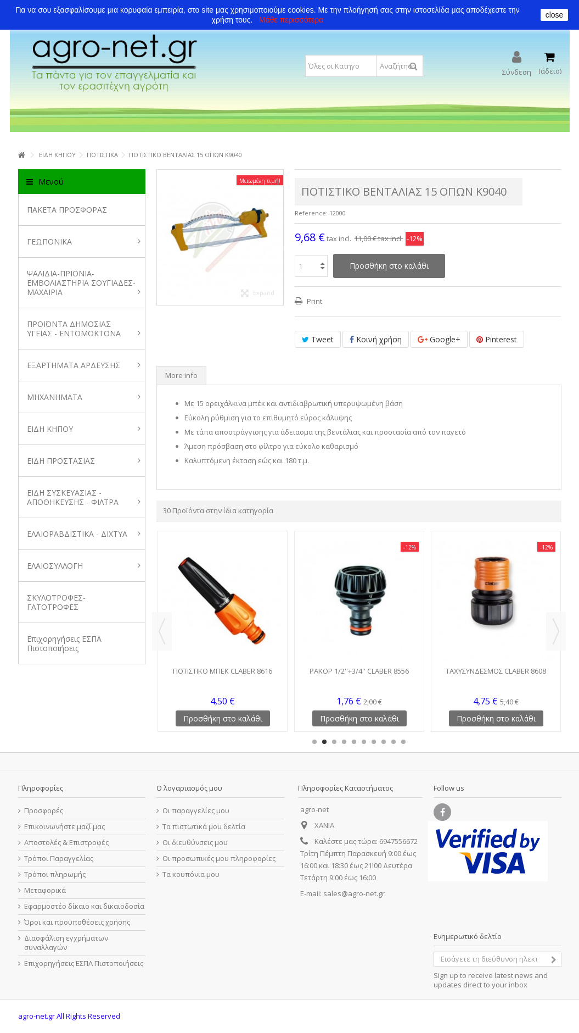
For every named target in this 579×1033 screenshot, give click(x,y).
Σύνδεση (516, 71)
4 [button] (344, 742)
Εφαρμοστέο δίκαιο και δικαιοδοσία (84, 906)
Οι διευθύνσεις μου (195, 842)
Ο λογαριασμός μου (189, 788)
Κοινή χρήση (376, 339)
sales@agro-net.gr (354, 893)
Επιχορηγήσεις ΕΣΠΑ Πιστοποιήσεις (64, 643)
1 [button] (314, 742)
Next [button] (556, 631)
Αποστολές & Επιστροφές (66, 842)
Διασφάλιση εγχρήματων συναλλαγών (66, 943)
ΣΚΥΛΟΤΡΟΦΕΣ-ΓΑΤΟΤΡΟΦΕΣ (56, 602)
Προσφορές (43, 810)
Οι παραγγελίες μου (195, 810)
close (555, 14)
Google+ (439, 339)
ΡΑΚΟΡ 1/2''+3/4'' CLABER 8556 (359, 671)
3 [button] (334, 742)
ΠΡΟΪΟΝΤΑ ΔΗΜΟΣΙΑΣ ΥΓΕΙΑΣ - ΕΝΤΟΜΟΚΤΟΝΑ (84, 328)
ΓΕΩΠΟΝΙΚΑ (84, 241)
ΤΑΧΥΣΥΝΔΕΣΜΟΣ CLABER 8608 (496, 671)
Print (313, 301)
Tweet (318, 339)
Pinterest (496, 339)
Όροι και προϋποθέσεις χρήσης (77, 922)
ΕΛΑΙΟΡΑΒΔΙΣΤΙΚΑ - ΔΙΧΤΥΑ (84, 534)
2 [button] (324, 742)
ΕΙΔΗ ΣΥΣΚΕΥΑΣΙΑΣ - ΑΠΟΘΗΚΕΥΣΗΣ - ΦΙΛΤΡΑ (84, 497)
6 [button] (364, 742)
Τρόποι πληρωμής (55, 874)
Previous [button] (162, 631)
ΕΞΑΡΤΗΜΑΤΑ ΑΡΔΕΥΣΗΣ (84, 365)
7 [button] (374, 742)
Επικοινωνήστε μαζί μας (64, 826)
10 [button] (403, 742)
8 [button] (383, 742)
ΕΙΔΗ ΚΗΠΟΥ (84, 429)
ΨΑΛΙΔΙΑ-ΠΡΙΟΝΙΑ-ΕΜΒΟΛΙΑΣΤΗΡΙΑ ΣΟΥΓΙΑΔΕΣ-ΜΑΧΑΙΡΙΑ (84, 282)
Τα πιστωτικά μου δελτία (203, 826)
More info (181, 375)
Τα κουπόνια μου (191, 874)
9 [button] (393, 742)
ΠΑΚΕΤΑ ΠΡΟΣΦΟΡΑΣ (67, 209)
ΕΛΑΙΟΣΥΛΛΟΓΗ (84, 565)
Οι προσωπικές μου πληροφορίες (219, 858)
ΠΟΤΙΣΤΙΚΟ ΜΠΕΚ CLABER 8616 (222, 671)
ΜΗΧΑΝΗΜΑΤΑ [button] (84, 397)
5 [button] (354, 742)
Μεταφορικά (45, 890)
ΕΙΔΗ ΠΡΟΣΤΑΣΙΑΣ (84, 461)
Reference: (311, 213)
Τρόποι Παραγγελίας (58, 858)
